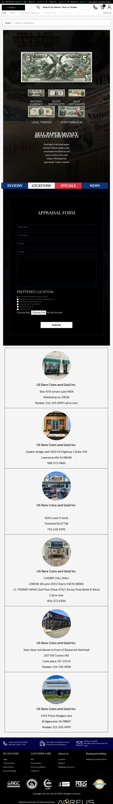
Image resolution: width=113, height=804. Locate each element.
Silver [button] (13, 13)
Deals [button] (79, 13)
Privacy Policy (36, 763)
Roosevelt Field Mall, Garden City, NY (33, 296)
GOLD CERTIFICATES (76, 103)
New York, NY (24, 309)
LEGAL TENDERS (41, 122)
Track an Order (9, 763)
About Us (61, 763)
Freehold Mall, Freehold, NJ (30, 304)
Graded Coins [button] (50, 13)
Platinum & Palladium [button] (30, 13)
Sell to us (107, 13)
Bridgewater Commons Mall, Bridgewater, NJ (36, 299)
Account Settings (9, 771)
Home (8, 23)
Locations (62, 759)
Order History (8, 767)
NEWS (95, 185)
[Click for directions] (56, 365)
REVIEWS (14, 185)
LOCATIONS (41, 185)
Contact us (35, 771)
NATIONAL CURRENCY (36, 103)
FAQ (32, 759)
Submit (56, 325)
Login (5, 759)
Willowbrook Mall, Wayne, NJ (30, 301)
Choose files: (23, 312)
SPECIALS (68, 185)
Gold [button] (4, 13)
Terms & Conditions (38, 767)
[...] (62, 7)
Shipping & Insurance (66, 767)
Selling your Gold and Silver (96, 759)
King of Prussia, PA (26, 306)
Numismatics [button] (67, 13)
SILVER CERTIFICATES (56, 103)
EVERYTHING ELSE (72, 122)
